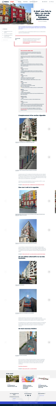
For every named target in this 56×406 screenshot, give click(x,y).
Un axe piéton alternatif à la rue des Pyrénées (8, 36)
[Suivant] (49, 129)
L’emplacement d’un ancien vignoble (8, 32)
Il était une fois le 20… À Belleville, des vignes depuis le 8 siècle (33, 184)
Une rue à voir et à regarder (8, 33)
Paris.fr (36, 402)
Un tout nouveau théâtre (8, 37)
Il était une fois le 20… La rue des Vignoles (29, 368)
